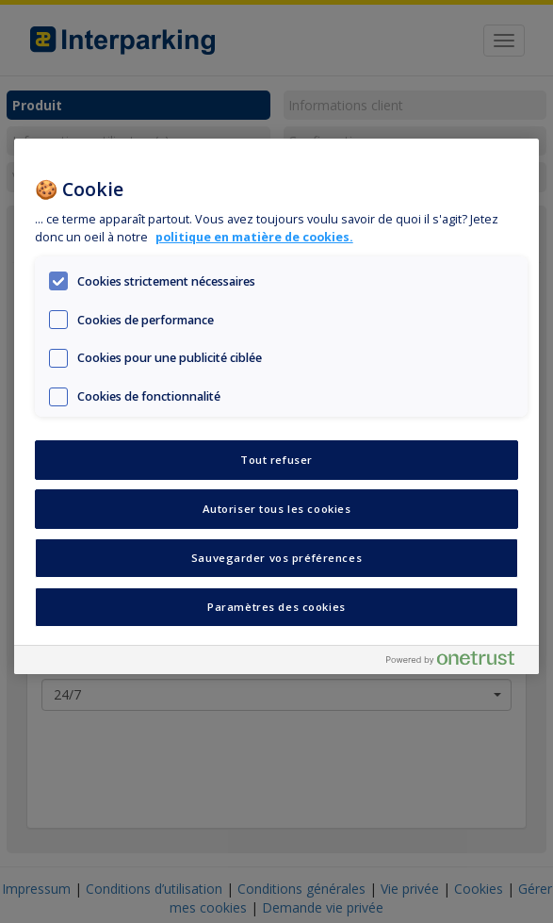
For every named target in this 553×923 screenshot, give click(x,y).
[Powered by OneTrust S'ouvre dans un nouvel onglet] (457, 662)
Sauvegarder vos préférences (276, 558)
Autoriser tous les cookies (277, 509)
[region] (277, 406)
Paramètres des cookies (276, 607)
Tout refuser (276, 460)
